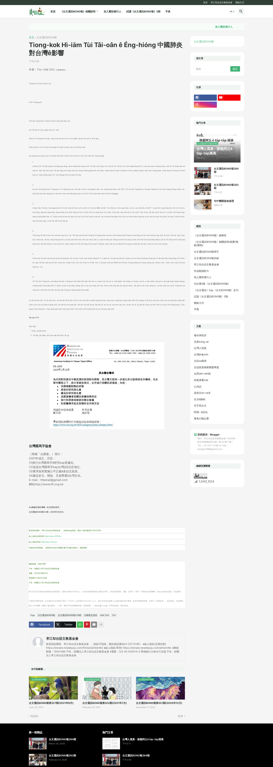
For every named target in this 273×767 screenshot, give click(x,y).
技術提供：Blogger (207, 434)
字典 (167, 11)
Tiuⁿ (114, 615)
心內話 (197, 386)
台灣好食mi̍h (201, 354)
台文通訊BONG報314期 (69, 615)
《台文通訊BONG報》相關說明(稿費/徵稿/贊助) (216, 243)
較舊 (180, 716)
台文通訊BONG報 (47, 37)
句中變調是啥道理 (224, 200)
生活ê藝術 (199, 399)
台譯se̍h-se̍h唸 (202, 373)
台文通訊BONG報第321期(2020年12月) (159, 702)
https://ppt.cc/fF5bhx (53, 536)
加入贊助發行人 (112, 11)
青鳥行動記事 (201, 418)
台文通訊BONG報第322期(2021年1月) (104, 702)
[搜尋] (212, 69)
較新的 (34, 716)
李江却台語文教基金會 (221, 2)
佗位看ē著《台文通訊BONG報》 (212, 283)
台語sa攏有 (200, 360)
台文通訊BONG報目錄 (206, 258)
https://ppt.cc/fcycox (49, 542)
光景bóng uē (201, 341)
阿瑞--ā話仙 (201, 412)
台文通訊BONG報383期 (226, 186)
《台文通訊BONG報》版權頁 (210, 235)
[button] (232, 11)
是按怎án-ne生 (202, 392)
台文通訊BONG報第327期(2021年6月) (51, 702)
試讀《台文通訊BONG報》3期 (143, 11)
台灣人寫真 (200, 348)
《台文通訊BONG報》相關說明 (77, 11)
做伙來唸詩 (200, 335)
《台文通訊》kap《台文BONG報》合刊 (216, 290)
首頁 (205, 2)
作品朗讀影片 (201, 270)
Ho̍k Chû (104, 615)
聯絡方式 (240, 2)
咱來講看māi (201, 380)
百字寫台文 (200, 405)
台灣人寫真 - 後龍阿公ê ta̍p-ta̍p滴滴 (142, 739)
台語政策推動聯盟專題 (206, 367)
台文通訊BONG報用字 (206, 251)
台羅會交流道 (90, 615)
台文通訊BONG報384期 (226, 170)
